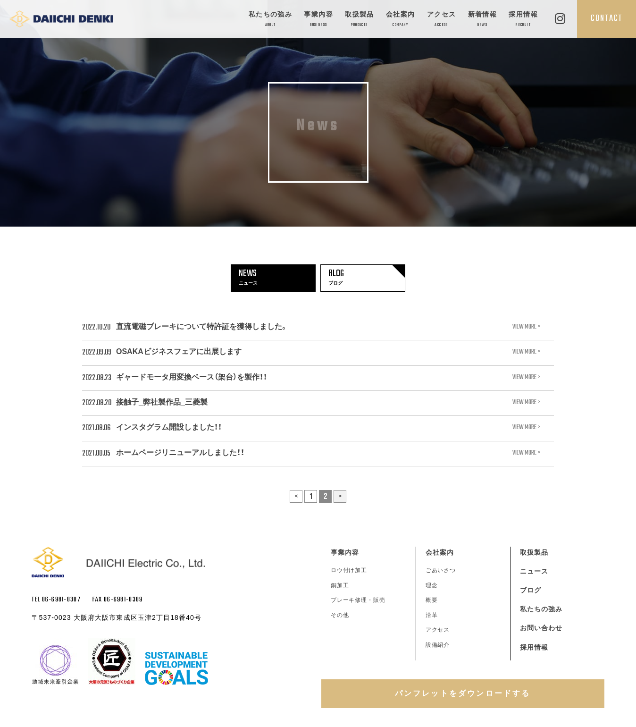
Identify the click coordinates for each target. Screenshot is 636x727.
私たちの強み (270, 19)
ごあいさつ (441, 570)
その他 (340, 615)
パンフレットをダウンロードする (463, 693)
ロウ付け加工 (349, 570)
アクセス (441, 19)
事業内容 (318, 19)
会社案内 (400, 19)
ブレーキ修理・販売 (358, 600)
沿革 (432, 615)
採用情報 (523, 19)
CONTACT (606, 18)
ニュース (534, 571)
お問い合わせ (541, 628)
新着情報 (482, 19)
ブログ (530, 590)
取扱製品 (359, 19)
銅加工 (340, 585)
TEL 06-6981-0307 (56, 599)
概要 (432, 600)
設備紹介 (438, 645)
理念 (432, 585)
